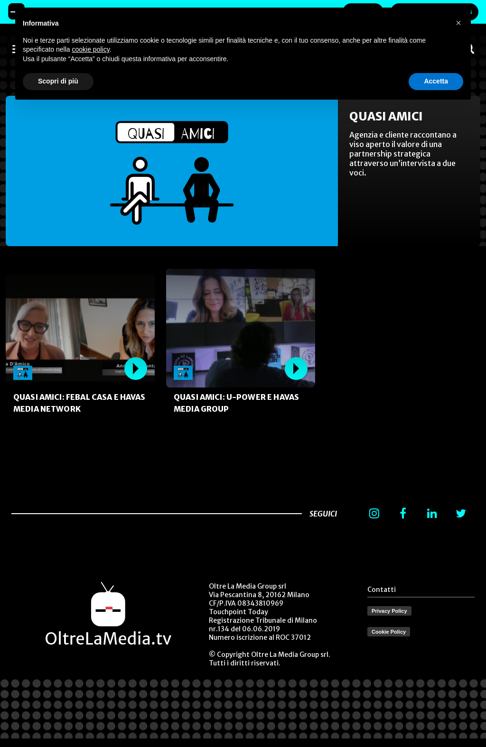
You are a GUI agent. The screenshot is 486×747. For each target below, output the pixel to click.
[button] (458, 22)
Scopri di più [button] (58, 81)
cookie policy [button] (91, 49)
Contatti (381, 589)
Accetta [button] (436, 81)
